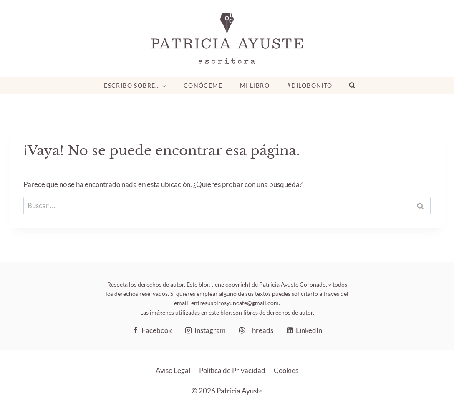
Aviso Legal (173, 370)
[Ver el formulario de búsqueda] (352, 85)
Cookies (286, 370)
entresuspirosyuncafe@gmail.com (235, 302)
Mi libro (255, 85)
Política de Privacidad (232, 370)
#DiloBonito (309, 85)
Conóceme (203, 85)
